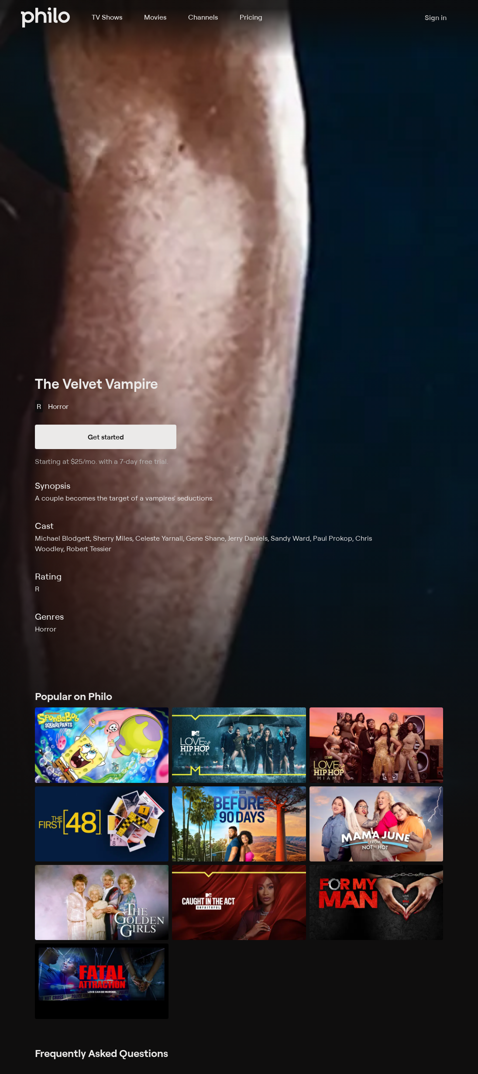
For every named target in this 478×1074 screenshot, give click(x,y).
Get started (106, 436)
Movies (155, 17)
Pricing (251, 17)
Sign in (436, 17)
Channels (203, 17)
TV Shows (107, 17)
